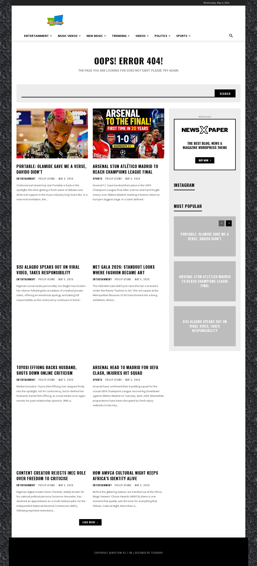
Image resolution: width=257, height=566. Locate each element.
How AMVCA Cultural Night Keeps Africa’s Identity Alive (125, 475)
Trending (121, 36)
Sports (183, 36)
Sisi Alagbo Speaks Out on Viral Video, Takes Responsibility (48, 269)
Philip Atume (46, 178)
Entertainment (38, 36)
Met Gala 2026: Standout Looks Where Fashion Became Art (124, 269)
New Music (96, 36)
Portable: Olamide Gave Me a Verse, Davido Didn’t (51, 169)
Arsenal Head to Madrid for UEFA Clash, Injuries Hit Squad (125, 370)
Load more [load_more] (90, 522)
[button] (231, 36)
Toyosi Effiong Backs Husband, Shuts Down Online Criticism (46, 370)
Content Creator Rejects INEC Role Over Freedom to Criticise (51, 475)
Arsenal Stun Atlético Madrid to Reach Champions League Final (125, 169)
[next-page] (229, 223)
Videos (142, 36)
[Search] (225, 93)
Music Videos (69, 36)
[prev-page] (221, 223)
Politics (162, 36)
